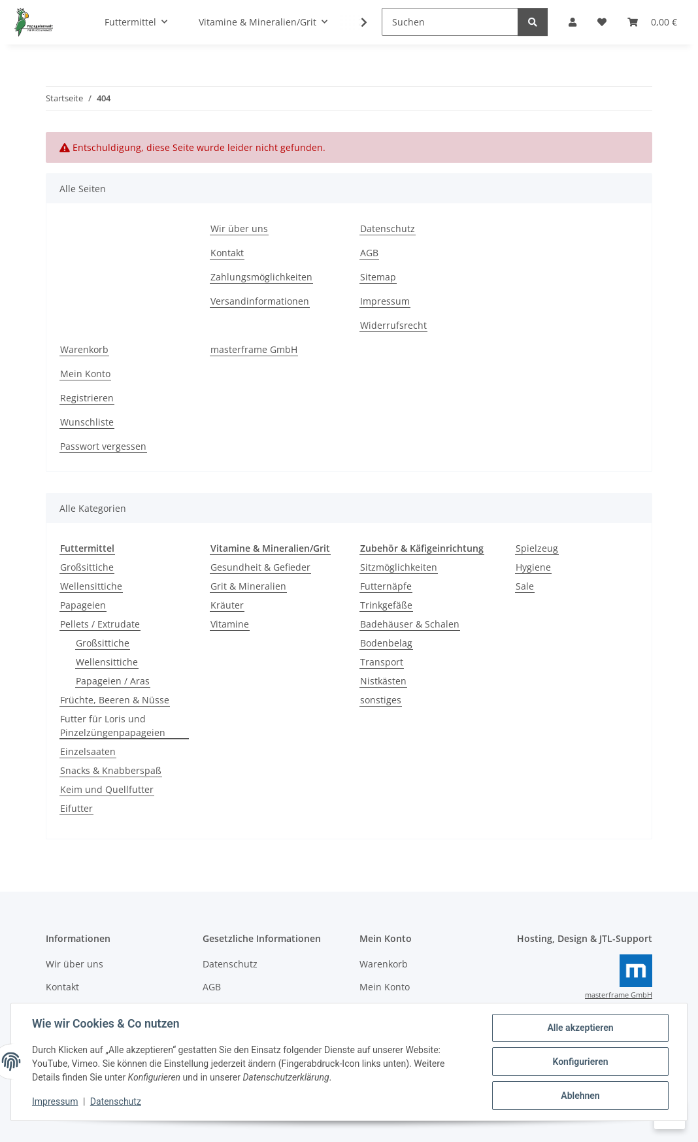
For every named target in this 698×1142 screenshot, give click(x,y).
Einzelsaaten (88, 751)
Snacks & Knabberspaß (110, 770)
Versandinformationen (259, 301)
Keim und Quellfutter (107, 789)
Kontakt (227, 252)
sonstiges (380, 700)
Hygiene (533, 567)
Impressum (55, 1101)
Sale (525, 586)
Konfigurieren (580, 1061)
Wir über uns (239, 228)
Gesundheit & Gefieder (260, 567)
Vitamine (229, 624)
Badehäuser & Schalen (409, 624)
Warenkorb (84, 349)
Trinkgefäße (386, 605)
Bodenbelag (386, 643)
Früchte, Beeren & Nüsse (114, 700)
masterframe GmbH (253, 349)
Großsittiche (87, 567)
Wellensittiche (91, 586)
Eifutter (76, 808)
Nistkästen (383, 681)
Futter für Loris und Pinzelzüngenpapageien (112, 726)
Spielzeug (537, 548)
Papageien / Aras (113, 681)
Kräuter (227, 605)
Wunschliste (87, 422)
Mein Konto (85, 373)
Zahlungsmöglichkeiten (261, 277)
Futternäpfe (386, 586)
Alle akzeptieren (580, 1027)
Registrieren (87, 398)
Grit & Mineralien (248, 586)
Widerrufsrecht (393, 325)
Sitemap (378, 277)
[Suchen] (450, 22)
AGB (369, 252)
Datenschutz (115, 1101)
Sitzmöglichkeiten (398, 567)
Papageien (83, 605)
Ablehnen (580, 1095)
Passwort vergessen (103, 446)
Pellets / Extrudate (100, 624)
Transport (381, 662)
